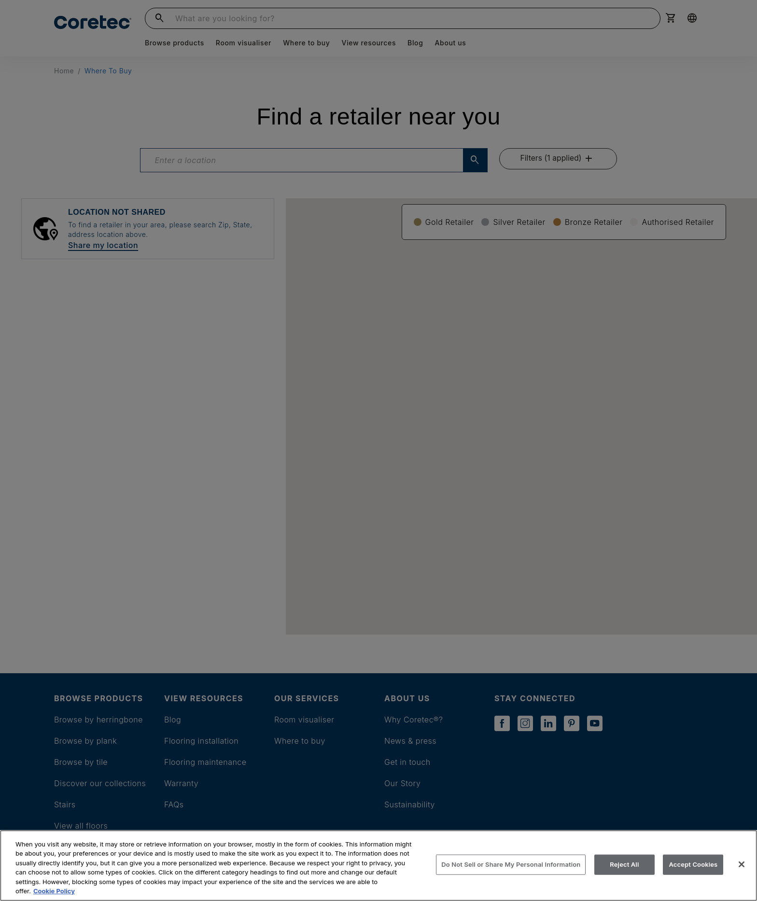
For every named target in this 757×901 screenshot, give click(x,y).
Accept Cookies (693, 864)
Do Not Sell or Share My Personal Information (510, 864)
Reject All (624, 864)
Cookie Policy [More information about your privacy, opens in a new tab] (54, 891)
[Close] (741, 864)
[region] (378, 865)
